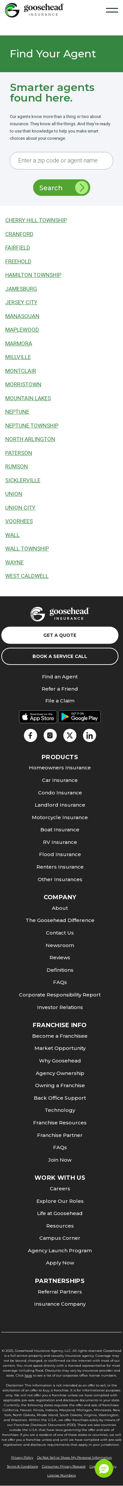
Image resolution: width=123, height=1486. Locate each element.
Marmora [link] (18, 344)
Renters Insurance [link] (60, 867)
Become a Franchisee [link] (60, 1036)
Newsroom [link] (60, 945)
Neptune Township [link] (31, 426)
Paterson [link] (18, 453)
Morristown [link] (23, 384)
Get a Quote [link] (59, 635)
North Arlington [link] (30, 439)
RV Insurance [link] (60, 842)
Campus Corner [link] (59, 1238)
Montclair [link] (20, 371)
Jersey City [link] (21, 302)
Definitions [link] (60, 970)
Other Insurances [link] (60, 879)
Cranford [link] (19, 234)
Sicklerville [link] (22, 480)
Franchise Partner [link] (60, 1135)
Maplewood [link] (22, 330)
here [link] (28, 1375)
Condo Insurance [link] (60, 792)
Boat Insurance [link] (59, 829)
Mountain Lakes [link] (28, 398)
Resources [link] (60, 1226)
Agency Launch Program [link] (60, 1250)
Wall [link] (12, 535)
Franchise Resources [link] (60, 1122)
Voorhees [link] (19, 521)
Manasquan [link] (22, 316)
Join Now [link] (60, 1160)
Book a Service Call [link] (59, 656)
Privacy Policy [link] (22, 1457)
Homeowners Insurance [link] (60, 767)
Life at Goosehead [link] (60, 1213)
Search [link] (63, 187)
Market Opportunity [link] (60, 1048)
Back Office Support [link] (60, 1098)
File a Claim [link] (59, 701)
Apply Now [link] (60, 1263)
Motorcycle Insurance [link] (60, 817)
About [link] (60, 908)
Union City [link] (20, 508)
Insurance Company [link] (60, 1304)
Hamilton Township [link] (33, 275)
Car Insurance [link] (60, 780)
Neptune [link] (17, 412)
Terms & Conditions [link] (22, 1466)
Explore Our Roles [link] (60, 1201)
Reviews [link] (60, 957)
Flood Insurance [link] (60, 854)
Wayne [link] (14, 562)
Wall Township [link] (27, 549)
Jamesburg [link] (21, 289)
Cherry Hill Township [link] (36, 220)
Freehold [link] (18, 261)
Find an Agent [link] (60, 677)
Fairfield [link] (17, 248)
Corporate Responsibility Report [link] (60, 995)
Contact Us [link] (60, 933)
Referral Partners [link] (60, 1292)
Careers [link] (60, 1188)
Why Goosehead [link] (60, 1060)
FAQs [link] (60, 982)
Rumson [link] (16, 466)
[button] (104, 1468)
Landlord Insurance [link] (60, 805)
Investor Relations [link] (60, 1007)
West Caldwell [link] (27, 576)
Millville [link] (18, 357)
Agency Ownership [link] (60, 1073)
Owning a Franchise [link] (60, 1085)
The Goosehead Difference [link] (60, 920)
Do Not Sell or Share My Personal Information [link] (74, 1457)
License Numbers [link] (61, 1475)
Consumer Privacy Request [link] (64, 1466)
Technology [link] (60, 1110)
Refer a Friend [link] (60, 689)
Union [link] (13, 494)
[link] (34, 10)
